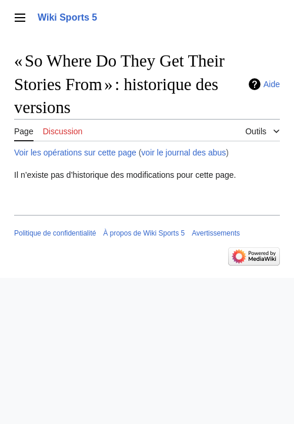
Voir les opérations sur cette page (75, 152)
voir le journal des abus (183, 152)
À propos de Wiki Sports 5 (144, 233)
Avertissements (216, 233)
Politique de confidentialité (55, 233)
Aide (271, 84)
